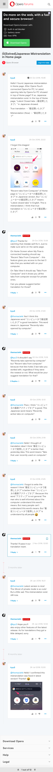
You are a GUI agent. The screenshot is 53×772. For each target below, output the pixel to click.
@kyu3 (13, 233)
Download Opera (18, 35)
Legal (6, 754)
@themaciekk (16, 308)
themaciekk (15, 228)
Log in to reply (43, 55)
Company (9, 760)
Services (8, 740)
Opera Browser (12, 55)
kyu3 (12, 70)
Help (5, 747)
